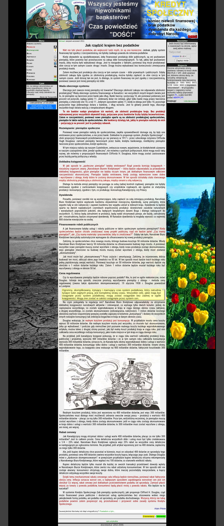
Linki (29, 69)
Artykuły (42, 56)
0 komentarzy (148, 516)
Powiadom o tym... (107, 511)
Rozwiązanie (42, 50)
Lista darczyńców (190, 102)
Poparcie (31, 73)
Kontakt (42, 79)
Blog (29, 53)
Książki (42, 60)
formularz (48, 108)
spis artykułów (112, 521)
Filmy (42, 63)
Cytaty (42, 66)
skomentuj (161, 516)
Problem (42, 47)
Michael (62, 41)
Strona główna (34, 43)
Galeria (42, 76)
